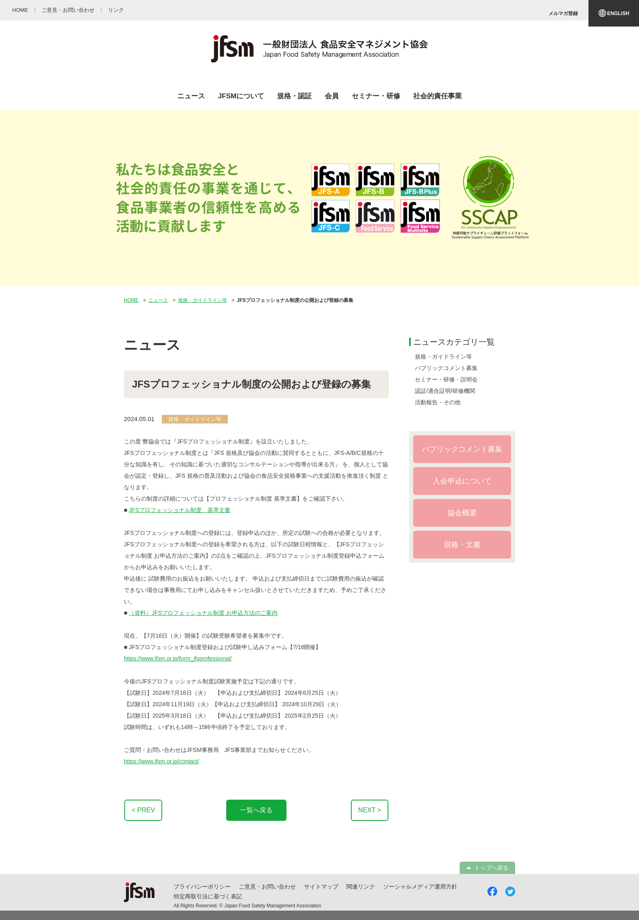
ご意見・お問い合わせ (267, 886)
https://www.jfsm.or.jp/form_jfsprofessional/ (178, 658)
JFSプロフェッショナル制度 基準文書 (179, 510)
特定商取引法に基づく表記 (208, 896)
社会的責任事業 (437, 96)
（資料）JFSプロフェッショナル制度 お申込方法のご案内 (203, 613)
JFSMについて (241, 96)
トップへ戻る (491, 868)
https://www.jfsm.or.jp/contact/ (161, 761)
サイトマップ (321, 886)
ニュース (191, 96)
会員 (332, 96)
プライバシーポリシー (202, 886)
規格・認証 (294, 96)
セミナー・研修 (376, 96)
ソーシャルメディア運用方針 (420, 886)
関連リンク (360, 886)
